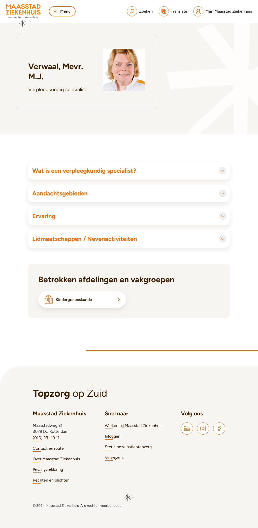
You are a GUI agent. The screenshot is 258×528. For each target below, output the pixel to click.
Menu (62, 11)
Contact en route (48, 448)
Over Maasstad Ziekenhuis (56, 459)
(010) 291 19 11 (46, 437)
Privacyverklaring (48, 469)
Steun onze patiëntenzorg (128, 446)
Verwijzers (114, 457)
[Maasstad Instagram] (203, 428)
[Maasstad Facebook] (219, 428)
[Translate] (173, 11)
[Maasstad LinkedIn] (187, 428)
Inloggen (112, 436)
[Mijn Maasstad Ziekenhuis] (222, 11)
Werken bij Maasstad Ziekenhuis (133, 425)
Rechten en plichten (51, 480)
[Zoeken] (140, 11)
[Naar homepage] (23, 15)
